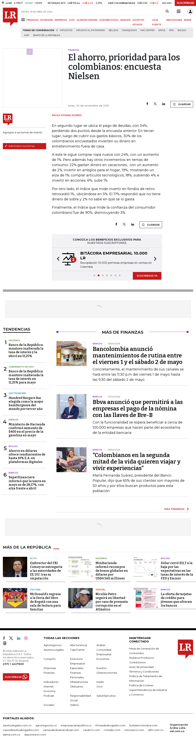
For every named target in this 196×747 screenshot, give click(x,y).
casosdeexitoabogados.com (21, 729)
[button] (57, 259)
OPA (171, 30)
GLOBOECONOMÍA (87, 20)
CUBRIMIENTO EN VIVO (21, 366)
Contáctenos (137, 662)
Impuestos (66, 30)
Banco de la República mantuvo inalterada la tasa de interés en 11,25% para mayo (26, 376)
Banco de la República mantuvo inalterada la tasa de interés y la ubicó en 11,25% (26, 350)
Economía (102, 658)
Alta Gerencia (78, 645)
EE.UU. (33, 558)
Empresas (50, 668)
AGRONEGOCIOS (108, 20)
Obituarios (76, 686)
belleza (113, 30)
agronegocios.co (46, 725)
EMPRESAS (61, 20)
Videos (74, 704)
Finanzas (49, 672)
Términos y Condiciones (144, 671)
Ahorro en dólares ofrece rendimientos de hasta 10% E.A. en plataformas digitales (27, 456)
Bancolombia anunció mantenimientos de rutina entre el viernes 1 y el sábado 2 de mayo (137, 355)
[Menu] (24, 19)
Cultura (35, 589)
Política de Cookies (141, 685)
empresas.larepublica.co (76, 725)
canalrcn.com (91, 729)
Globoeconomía (106, 672)
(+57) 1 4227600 (13, 663)
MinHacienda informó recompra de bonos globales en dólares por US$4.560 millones (112, 570)
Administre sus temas (20, 145)
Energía (13, 419)
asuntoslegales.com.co (17, 725)
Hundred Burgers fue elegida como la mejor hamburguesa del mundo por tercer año (26, 403)
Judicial (100, 589)
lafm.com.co (155, 729)
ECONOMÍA (46, 20)
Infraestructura (79, 681)
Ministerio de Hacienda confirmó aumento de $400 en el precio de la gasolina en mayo (27, 430)
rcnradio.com (112, 729)
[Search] (167, 11)
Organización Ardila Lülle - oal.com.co (179, 728)
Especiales (76, 668)
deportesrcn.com (35, 734)
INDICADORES (174, 20)
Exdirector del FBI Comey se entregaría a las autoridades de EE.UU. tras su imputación (46, 570)
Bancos (13, 472)
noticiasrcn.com (134, 729)
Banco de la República (46, 35)
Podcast (49, 695)
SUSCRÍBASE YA (147, 275)
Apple (161, 30)
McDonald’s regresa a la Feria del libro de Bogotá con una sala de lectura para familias (45, 601)
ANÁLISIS (125, 20)
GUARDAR (182, 104)
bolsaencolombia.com (143, 725)
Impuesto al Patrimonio (90, 30)
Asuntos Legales (54, 649)
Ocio (99, 686)
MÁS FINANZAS (174, 508)
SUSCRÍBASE (185, 3)
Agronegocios (52, 645)
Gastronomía (17, 393)
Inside (100, 681)
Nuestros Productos (141, 657)
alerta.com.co (11, 734)
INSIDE (187, 20)
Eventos (101, 668)
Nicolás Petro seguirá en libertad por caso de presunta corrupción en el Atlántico (112, 601)
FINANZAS (33, 20)
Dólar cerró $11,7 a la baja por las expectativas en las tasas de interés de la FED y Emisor (177, 570)
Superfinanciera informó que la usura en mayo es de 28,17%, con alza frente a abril (27, 482)
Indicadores (51, 681)
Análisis (100, 645)
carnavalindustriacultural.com (61, 729)
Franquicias (129, 30)
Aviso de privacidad (141, 666)
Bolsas (182, 30)
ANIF (26, 35)
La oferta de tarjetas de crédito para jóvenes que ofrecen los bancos (176, 599)
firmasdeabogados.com (110, 725)
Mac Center (147, 30)
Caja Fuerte (77, 649)
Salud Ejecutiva (105, 695)
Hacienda (14, 340)
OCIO (72, 20)
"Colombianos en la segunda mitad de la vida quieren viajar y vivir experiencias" (136, 462)
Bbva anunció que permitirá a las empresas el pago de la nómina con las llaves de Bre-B (138, 409)
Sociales (49, 704)
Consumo (50, 658)
